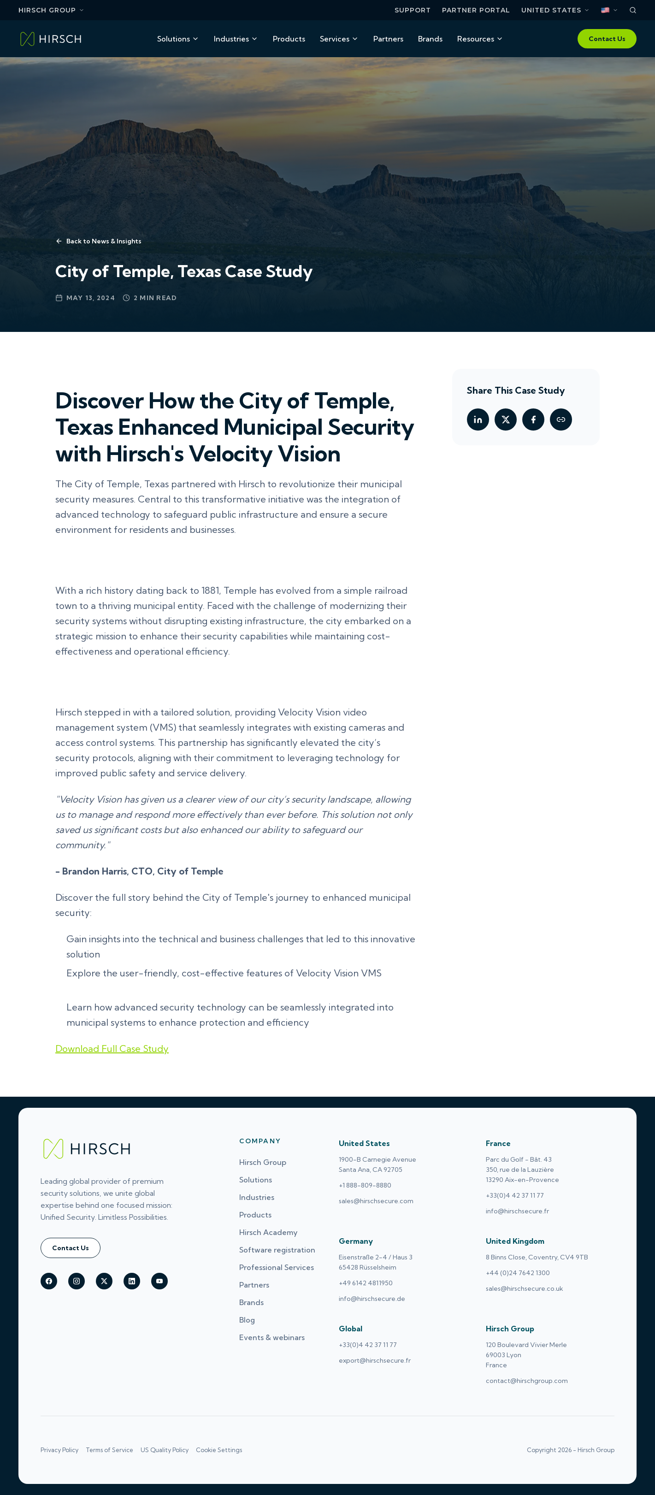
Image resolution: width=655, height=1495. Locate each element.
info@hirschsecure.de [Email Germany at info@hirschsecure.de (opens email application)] (372, 1298)
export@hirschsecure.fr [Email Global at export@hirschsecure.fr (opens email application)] (375, 1360)
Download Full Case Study (112, 1048)
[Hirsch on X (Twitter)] (104, 1281)
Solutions (178, 38)
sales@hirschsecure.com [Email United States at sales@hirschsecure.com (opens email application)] (376, 1201)
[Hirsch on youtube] (159, 1281)
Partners (388, 38)
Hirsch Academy (268, 1232)
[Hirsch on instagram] (76, 1281)
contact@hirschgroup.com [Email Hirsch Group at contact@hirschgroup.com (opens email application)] (527, 1381)
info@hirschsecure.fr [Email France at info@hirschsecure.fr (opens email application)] (517, 1211)
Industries (236, 38)
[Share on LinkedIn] (478, 419)
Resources (480, 38)
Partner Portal (476, 10)
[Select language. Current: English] (609, 10)
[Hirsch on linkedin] (132, 1281)
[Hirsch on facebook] (49, 1281)
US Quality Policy (165, 1450)
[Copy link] (561, 419)
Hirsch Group (51, 10)
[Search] (633, 10)
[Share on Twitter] (506, 419)
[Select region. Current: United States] (555, 10)
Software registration (277, 1249)
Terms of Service (109, 1450)
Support (413, 10)
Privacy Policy (59, 1450)
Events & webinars (272, 1337)
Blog (247, 1319)
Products (289, 38)
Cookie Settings (219, 1450)
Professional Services (276, 1267)
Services (339, 38)
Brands (430, 38)
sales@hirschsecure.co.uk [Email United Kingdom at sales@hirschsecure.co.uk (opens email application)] (524, 1288)
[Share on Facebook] (533, 419)
